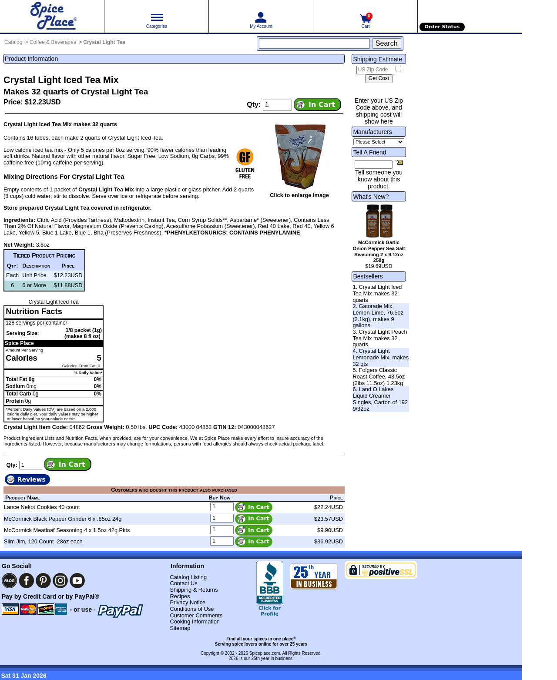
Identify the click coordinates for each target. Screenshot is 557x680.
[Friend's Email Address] (374, 164)
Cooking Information (195, 621)
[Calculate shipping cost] (379, 78)
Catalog (13, 42)
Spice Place (19, 343)
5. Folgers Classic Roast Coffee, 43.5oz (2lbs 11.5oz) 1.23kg (378, 376)
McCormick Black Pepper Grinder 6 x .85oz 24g (62, 519)
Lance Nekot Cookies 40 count (42, 507)
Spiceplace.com (264, 653)
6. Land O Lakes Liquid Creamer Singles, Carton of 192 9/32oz (380, 399)
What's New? (371, 196)
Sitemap (180, 628)
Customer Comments (196, 615)
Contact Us (183, 583)
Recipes (180, 596)
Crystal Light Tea (104, 42)
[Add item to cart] (317, 104)
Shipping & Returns (194, 589)
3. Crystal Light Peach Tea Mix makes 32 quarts (379, 338)
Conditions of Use (192, 609)
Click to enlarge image (299, 195)
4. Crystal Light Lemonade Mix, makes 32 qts (380, 357)
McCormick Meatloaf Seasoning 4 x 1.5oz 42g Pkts (67, 530)
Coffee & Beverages (53, 42)
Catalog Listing (188, 577)
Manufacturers (372, 131)
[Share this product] (399, 162)
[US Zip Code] (375, 70)
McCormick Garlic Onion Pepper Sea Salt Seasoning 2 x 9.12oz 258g (379, 251)
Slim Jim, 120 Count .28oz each (43, 541)
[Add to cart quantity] (277, 105)
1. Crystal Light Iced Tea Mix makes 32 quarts (377, 293)
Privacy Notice (187, 602)
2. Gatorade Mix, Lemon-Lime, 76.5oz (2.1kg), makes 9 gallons (377, 315)
